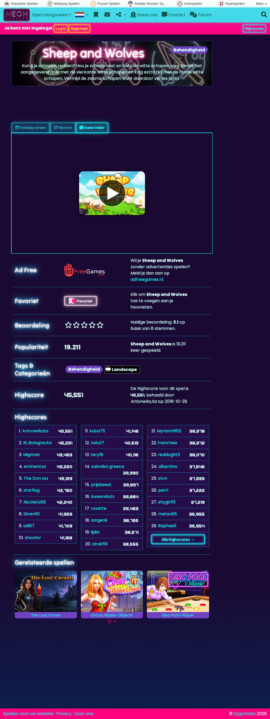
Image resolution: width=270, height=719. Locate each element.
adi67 (29, 526)
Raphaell (167, 526)
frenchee (167, 443)
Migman (31, 455)
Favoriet (80, 301)
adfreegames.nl (147, 279)
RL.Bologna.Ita (37, 443)
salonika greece (107, 466)
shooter (33, 538)
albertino (167, 466)
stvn (162, 478)
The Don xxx (35, 478)
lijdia (95, 532)
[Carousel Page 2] (114, 621)
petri (163, 490)
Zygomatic (245, 714)
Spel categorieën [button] (50, 15)
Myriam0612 (169, 431)
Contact (174, 15)
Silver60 (31, 514)
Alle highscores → (178, 539)
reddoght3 (169, 455)
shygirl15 (167, 502)
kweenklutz (102, 496)
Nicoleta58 (34, 502)
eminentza (35, 466)
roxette (99, 508)
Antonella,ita (35, 431)
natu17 (97, 443)
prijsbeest (101, 485)
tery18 (97, 455)
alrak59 (100, 544)
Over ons (83, 714)
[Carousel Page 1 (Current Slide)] (109, 621)
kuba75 (97, 431)
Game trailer (92, 127)
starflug (31, 490)
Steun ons (144, 15)
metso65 (167, 514)
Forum (200, 15)
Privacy (63, 714)
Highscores (254, 28)
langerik (99, 520)
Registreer (79, 28)
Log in (61, 28)
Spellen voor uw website (28, 714)
